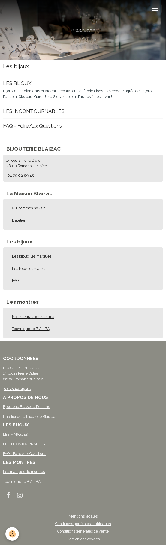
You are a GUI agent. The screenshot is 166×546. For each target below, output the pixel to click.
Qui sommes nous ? (28, 208)
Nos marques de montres (33, 316)
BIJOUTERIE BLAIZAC (21, 368)
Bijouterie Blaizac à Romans (26, 406)
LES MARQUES (15, 434)
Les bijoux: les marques (31, 256)
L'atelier (18, 220)
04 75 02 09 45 (20, 175)
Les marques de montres (24, 471)
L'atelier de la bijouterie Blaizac (29, 416)
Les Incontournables (29, 268)
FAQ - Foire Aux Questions (32, 126)
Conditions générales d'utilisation (83, 523)
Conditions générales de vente (83, 531)
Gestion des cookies (83, 539)
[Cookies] (12, 534)
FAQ (15, 280)
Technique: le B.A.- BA (31, 328)
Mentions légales (83, 516)
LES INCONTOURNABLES (34, 111)
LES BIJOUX (17, 83)
